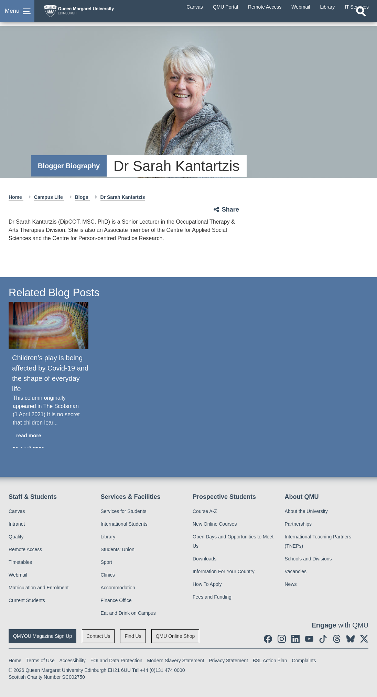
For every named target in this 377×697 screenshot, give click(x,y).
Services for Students (124, 511)
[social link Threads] (337, 639)
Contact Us (98, 636)
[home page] (95, 13)
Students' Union (117, 549)
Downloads (204, 558)
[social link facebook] (268, 639)
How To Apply (207, 584)
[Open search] (361, 19)
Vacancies (296, 571)
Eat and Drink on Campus (128, 613)
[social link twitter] (364, 639)
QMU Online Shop (175, 636)
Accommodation (118, 587)
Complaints (304, 660)
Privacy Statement (228, 660)
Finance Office (116, 600)
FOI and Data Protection (116, 660)
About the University (306, 511)
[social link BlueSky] (350, 639)
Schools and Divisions (308, 558)
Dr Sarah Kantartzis (122, 197)
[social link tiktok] (323, 639)
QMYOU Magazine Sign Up (42, 636)
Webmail (18, 575)
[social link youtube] (309, 639)
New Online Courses (215, 524)
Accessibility (73, 660)
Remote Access (25, 549)
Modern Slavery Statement (175, 660)
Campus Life (49, 197)
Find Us (133, 636)
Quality (16, 536)
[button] (17, 15)
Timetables (20, 562)
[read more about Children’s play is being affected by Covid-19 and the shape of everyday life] (48, 436)
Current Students (27, 600)
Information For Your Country (224, 571)
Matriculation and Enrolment (38, 587)
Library (108, 536)
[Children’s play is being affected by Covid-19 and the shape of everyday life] (48, 325)
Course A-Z (205, 511)
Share (230, 209)
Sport (106, 562)
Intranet (17, 524)
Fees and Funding (212, 597)
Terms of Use (40, 660)
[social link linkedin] (295, 639)
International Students (124, 524)
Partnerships (298, 524)
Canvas (17, 511)
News (291, 584)
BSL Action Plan (270, 660)
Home (16, 197)
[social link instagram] (282, 639)
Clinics (108, 575)
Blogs (82, 197)
